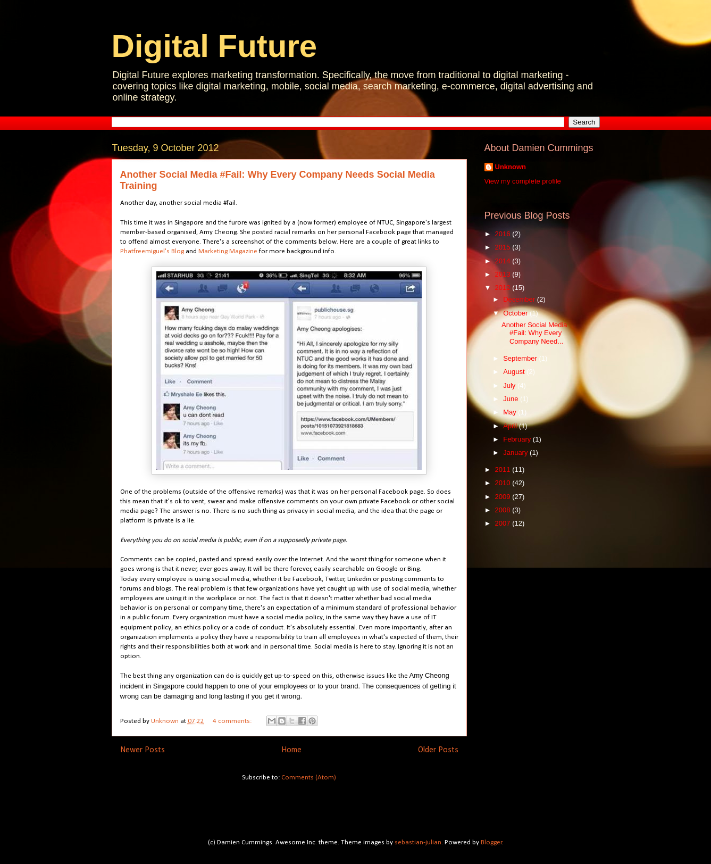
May (510, 412)
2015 (504, 247)
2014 (504, 261)
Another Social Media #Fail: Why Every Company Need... (534, 333)
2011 (504, 469)
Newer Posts (142, 750)
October (516, 313)
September (521, 358)
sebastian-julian (418, 842)
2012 (504, 288)
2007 (504, 523)
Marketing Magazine (227, 251)
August (514, 372)
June (511, 399)
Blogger (491, 842)
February (518, 439)
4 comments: (233, 721)
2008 (504, 510)
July (510, 385)
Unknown (510, 167)
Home (291, 750)
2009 (504, 497)
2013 (504, 274)
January (516, 452)
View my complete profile (522, 181)
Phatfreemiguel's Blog (152, 251)
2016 (504, 234)
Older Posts (438, 750)
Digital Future (214, 46)
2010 (504, 483)
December (520, 299)
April (511, 426)
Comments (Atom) (308, 777)
